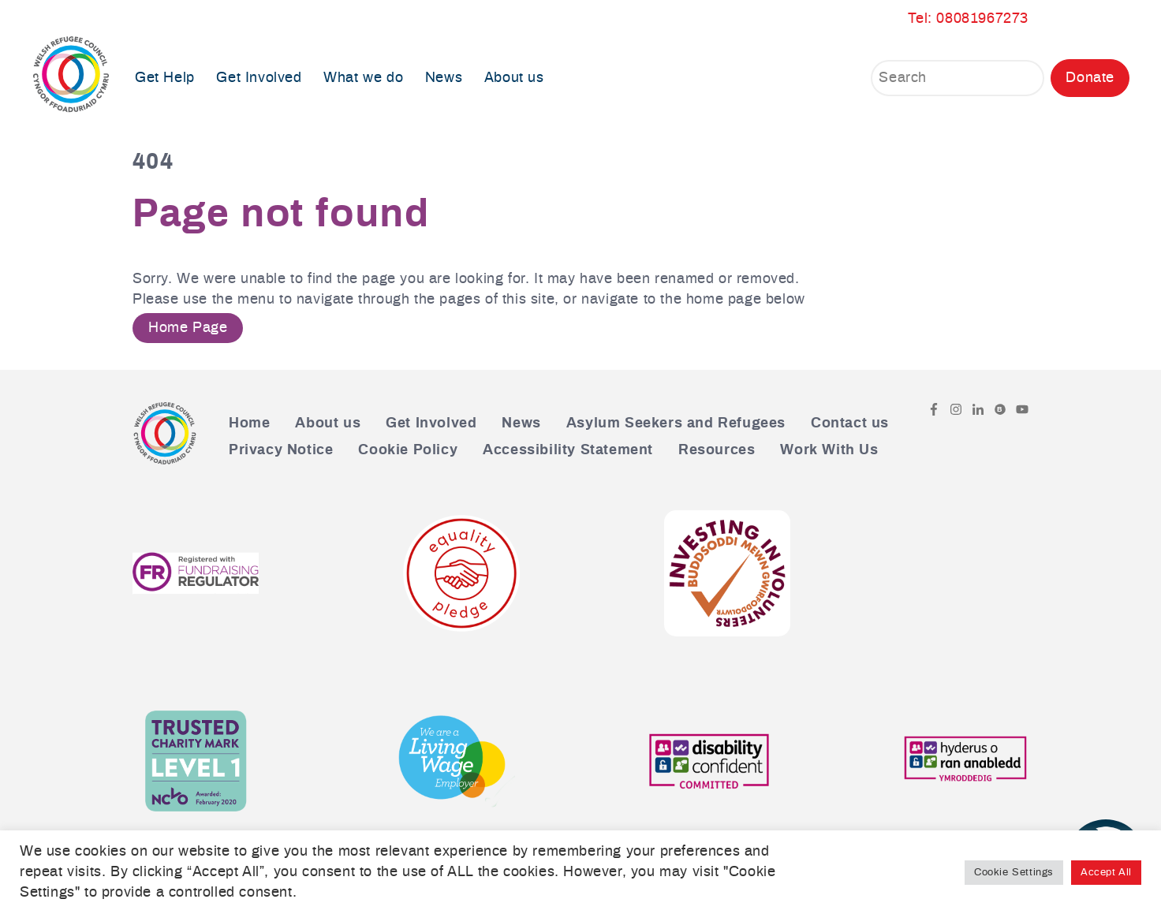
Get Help (165, 78)
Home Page (187, 328)
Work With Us (829, 450)
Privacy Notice (281, 450)
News (443, 78)
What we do (363, 78)
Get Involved (258, 78)
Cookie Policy (407, 450)
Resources (716, 450)
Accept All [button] (1106, 872)
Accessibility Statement (568, 450)
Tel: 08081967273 (968, 19)
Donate (1090, 78)
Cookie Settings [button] (1014, 872)
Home (249, 423)
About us (514, 78)
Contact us (850, 423)
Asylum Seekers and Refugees (676, 423)
